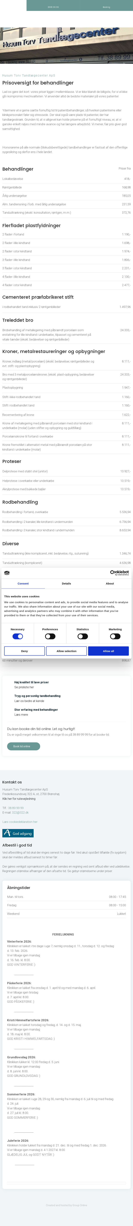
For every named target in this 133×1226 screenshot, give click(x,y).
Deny (24, 650)
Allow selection (66, 650)
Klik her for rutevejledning (18, 798)
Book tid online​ (21, 746)
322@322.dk (20, 812)
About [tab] (110, 583)
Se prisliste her (24, 687)
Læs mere (21, 714)
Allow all (108, 650)
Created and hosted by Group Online (66, 1205)
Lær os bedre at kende (29, 701)
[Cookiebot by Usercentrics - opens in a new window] (113, 573)
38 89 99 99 (15, 808)
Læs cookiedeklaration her (19, 822)
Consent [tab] (23, 583)
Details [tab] (66, 583)
